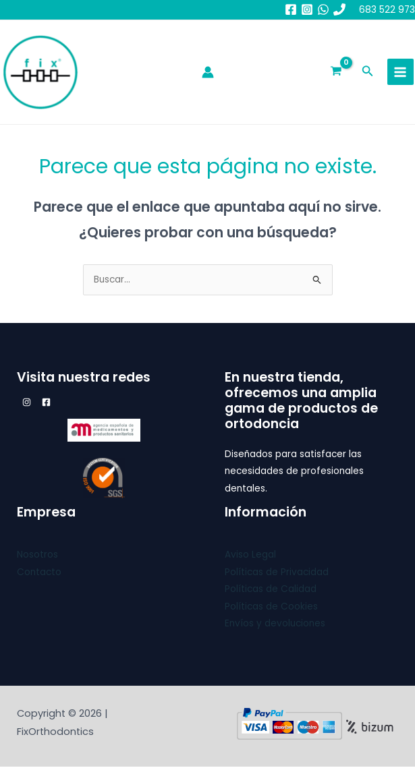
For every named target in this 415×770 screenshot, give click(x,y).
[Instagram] (307, 9)
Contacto (39, 575)
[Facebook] (291, 9)
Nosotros (37, 558)
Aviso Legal (250, 558)
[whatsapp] (323, 9)
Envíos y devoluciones (275, 626)
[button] (368, 74)
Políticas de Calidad (270, 593)
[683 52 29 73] (339, 9)
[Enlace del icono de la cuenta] (208, 74)
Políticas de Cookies (271, 609)
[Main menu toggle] (400, 74)
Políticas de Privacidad (277, 575)
